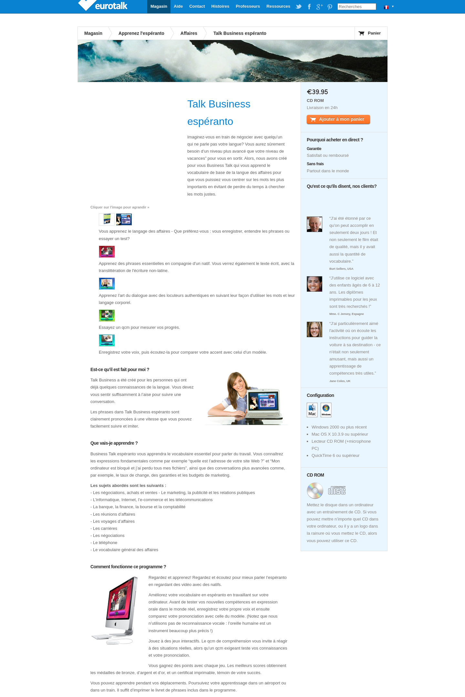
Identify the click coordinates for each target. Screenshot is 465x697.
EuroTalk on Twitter (299, 7)
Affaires (189, 33)
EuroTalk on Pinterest (330, 7)
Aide (178, 6)
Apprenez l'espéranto (141, 33)
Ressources (278, 6)
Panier (374, 33)
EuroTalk (103, 6)
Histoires (221, 6)
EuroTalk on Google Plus (319, 7)
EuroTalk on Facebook (309, 7)
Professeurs (248, 6)
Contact (197, 6)
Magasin (158, 6)
